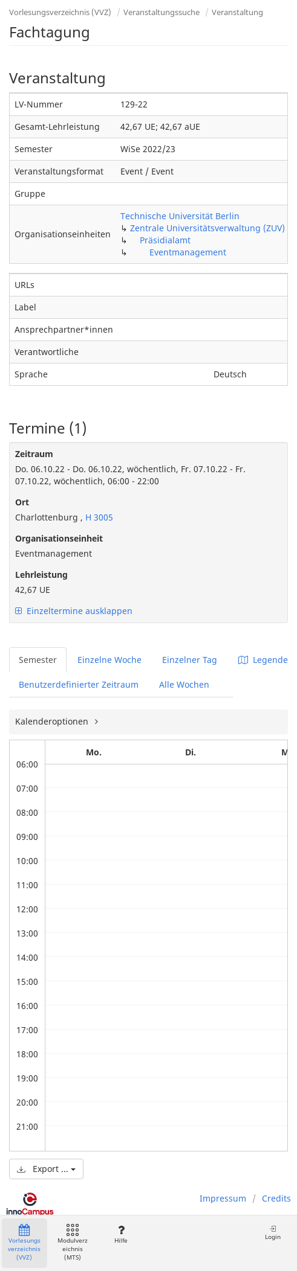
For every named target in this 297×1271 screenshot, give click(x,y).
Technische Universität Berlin (180, 216)
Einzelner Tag (189, 659)
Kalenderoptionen (53, 721)
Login (273, 1233)
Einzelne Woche (109, 659)
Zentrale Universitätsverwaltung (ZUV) (207, 228)
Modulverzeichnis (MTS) (72, 1243)
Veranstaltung (237, 12)
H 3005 (98, 517)
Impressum (223, 1198)
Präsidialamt (165, 240)
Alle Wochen (184, 684)
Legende (263, 659)
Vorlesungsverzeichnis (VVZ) (60, 12)
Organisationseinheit (59, 538)
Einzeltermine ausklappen (73, 610)
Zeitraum (34, 453)
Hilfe (121, 1234)
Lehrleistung (41, 574)
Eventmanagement (187, 252)
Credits (276, 1198)
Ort (22, 502)
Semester (38, 659)
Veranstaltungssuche (161, 12)
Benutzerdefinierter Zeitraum (79, 684)
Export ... (46, 1168)
